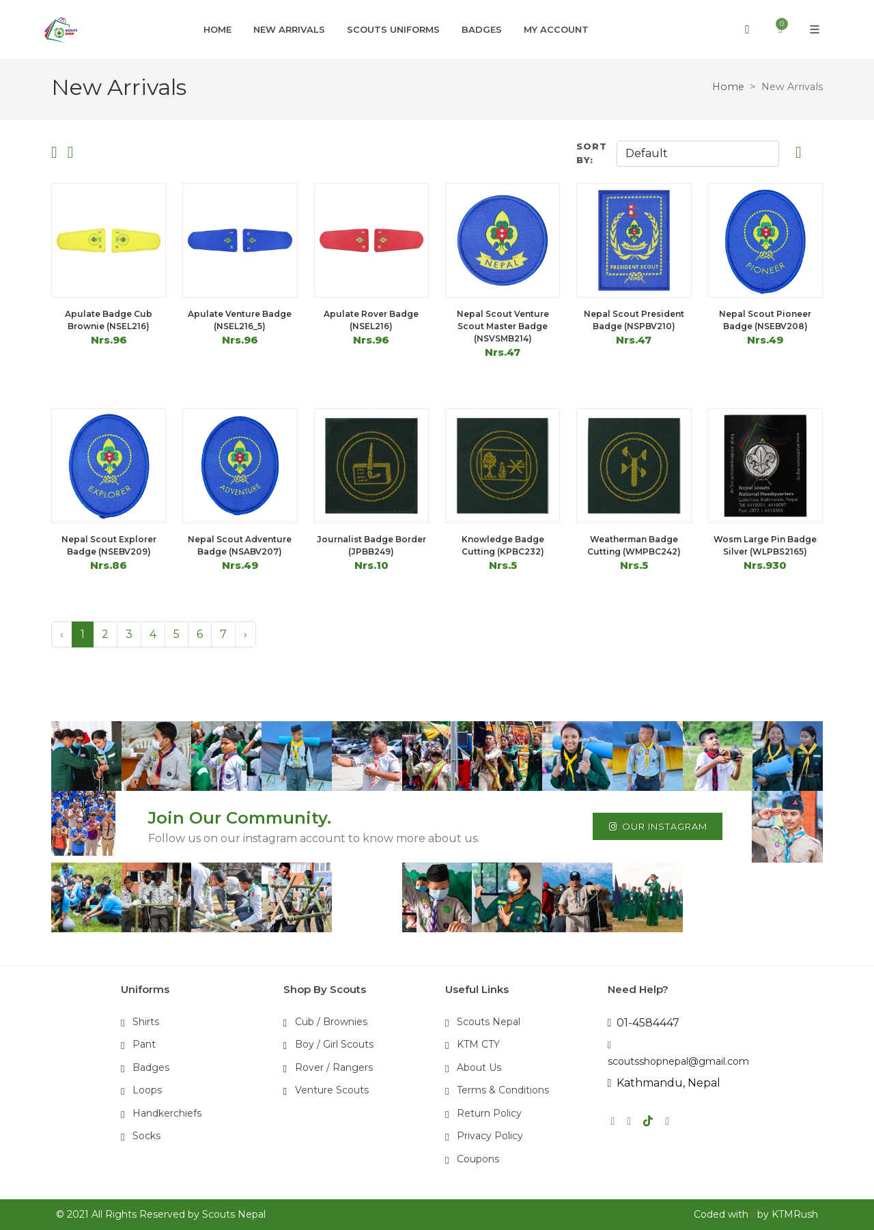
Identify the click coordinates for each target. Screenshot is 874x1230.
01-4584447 (644, 1022)
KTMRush (795, 1214)
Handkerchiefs (166, 1113)
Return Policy (489, 1113)
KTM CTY (478, 1044)
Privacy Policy (490, 1136)
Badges (150, 1067)
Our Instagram (657, 826)
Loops (147, 1090)
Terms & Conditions (503, 1090)
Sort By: (591, 153)
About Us (479, 1067)
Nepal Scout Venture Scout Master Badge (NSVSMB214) (503, 326)
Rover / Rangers (334, 1067)
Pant (144, 1044)
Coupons (478, 1159)
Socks (146, 1136)
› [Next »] (245, 634)
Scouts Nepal (488, 1022)
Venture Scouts (332, 1090)
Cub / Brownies (331, 1022)
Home (728, 87)
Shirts (145, 1022)
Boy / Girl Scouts (334, 1044)
